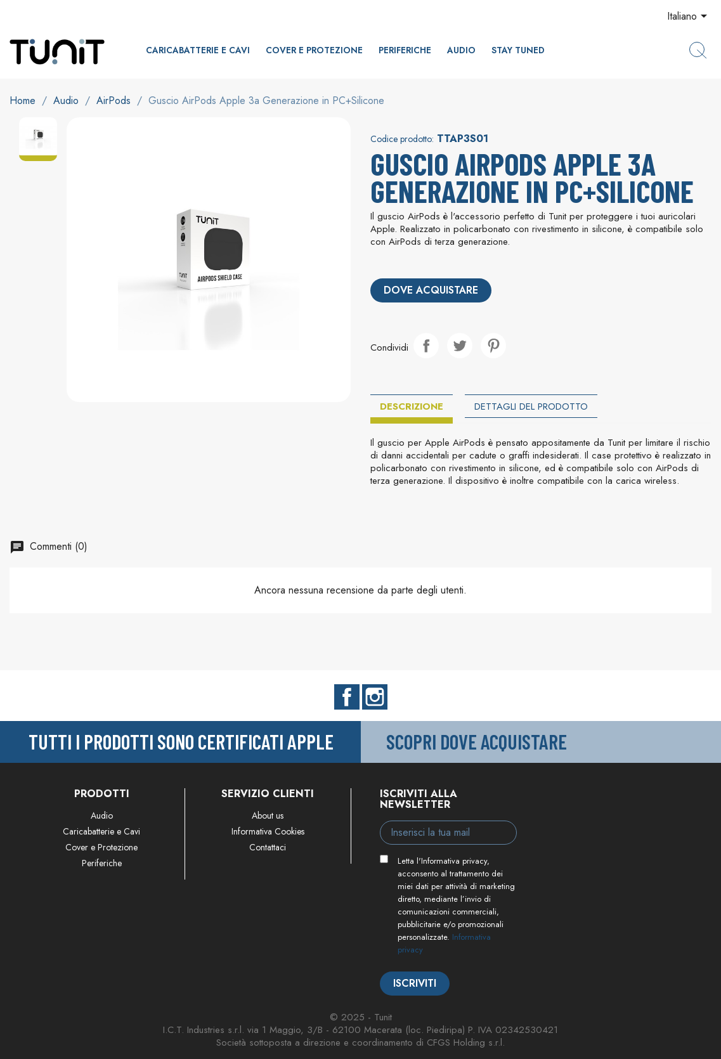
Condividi (426, 345)
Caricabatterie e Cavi (198, 50)
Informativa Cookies (267, 831)
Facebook (347, 697)
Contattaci (267, 847)
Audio (461, 50)
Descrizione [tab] (411, 406)
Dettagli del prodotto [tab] (531, 406)
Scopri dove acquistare (476, 741)
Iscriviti (414, 983)
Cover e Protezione (314, 50)
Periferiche (405, 50)
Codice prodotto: (402, 139)
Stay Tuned (518, 50)
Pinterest (493, 345)
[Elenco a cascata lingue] (689, 17)
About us (267, 815)
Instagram (374, 697)
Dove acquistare (431, 290)
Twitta (459, 345)
